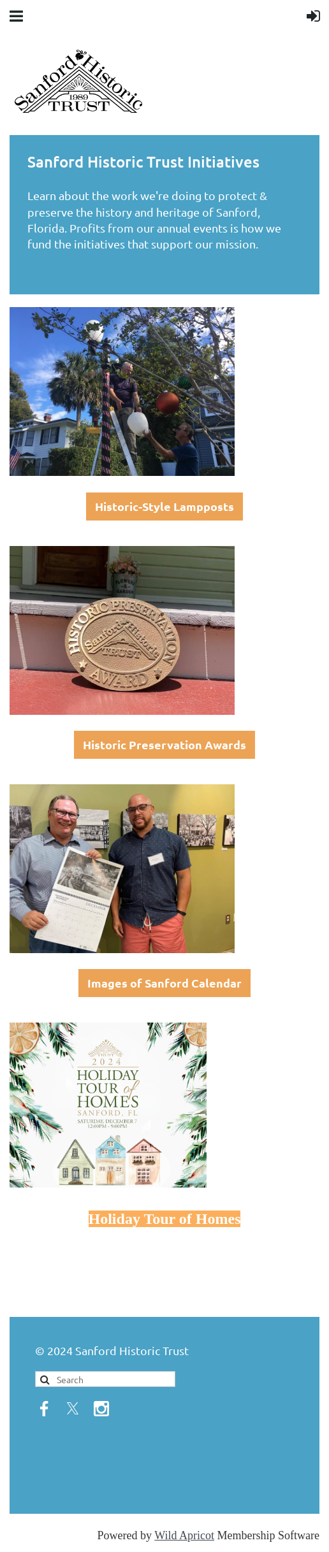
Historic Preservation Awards (164, 744)
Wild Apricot (184, 1535)
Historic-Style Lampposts (164, 506)
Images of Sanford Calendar (164, 982)
